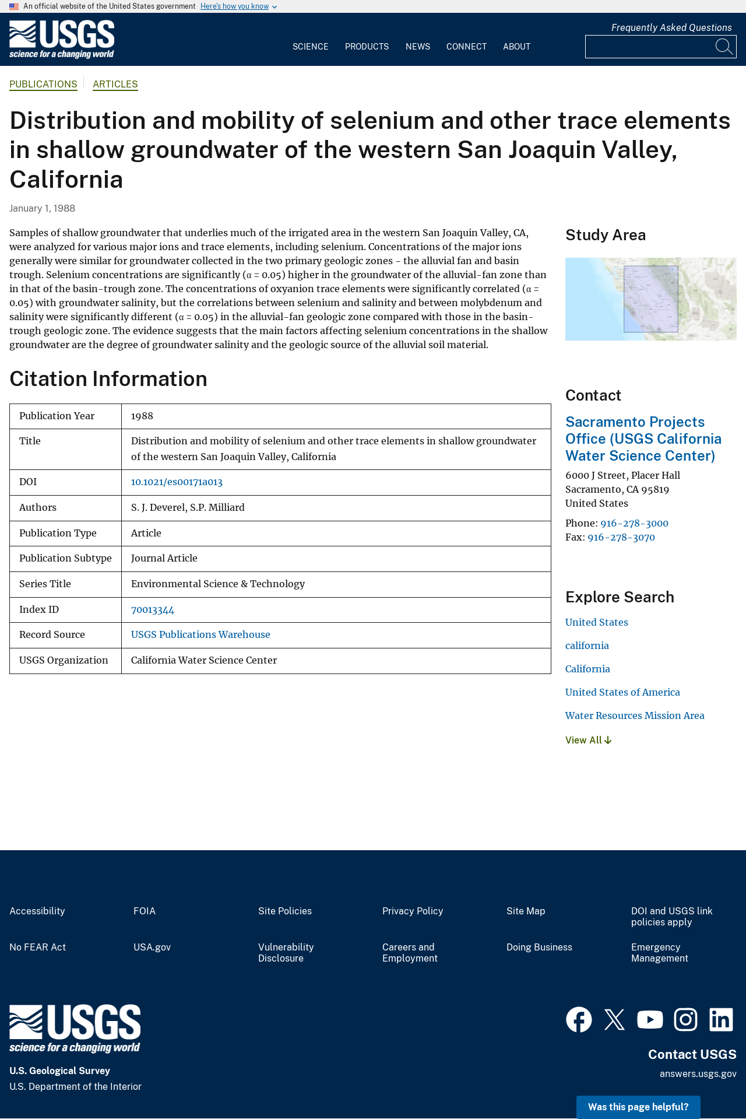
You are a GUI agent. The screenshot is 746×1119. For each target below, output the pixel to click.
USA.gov (152, 947)
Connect (466, 46)
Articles (115, 84)
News (418, 46)
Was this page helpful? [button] (638, 1107)
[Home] (61, 56)
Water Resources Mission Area (635, 715)
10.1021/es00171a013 (177, 481)
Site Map (526, 911)
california (587, 645)
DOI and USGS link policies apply (672, 917)
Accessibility (37, 911)
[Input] (661, 46)
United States (596, 622)
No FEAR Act (37, 947)
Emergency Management (659, 953)
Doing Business (539, 947)
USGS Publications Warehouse (200, 634)
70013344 (152, 609)
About (516, 46)
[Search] (725, 46)
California (587, 669)
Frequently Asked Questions (671, 27)
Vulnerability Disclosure (286, 953)
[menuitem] (310, 39)
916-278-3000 (634, 523)
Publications (43, 84)
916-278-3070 (621, 537)
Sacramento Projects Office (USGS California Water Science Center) (643, 438)
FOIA (144, 911)
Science (311, 46)
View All (588, 740)
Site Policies (285, 911)
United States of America (622, 692)
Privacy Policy (413, 911)
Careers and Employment (410, 953)
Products (367, 46)
